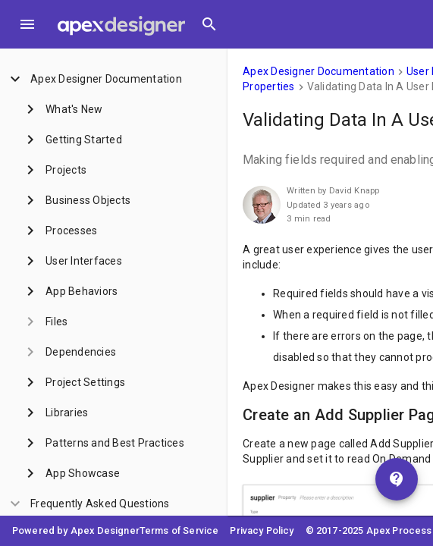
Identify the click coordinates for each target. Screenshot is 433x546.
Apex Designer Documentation (318, 71)
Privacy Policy (261, 530)
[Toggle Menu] (27, 24)
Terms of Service (179, 530)
